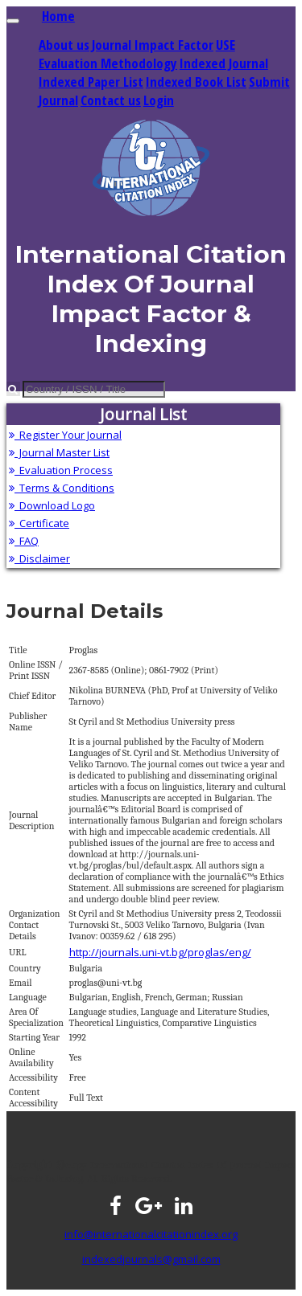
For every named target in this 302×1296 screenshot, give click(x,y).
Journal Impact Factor (152, 44)
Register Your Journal (65, 434)
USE (225, 44)
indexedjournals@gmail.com (151, 1259)
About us (64, 44)
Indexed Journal (224, 63)
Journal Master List (59, 452)
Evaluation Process (61, 470)
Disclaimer (39, 558)
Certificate (39, 523)
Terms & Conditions (61, 487)
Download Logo (52, 505)
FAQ (24, 541)
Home (58, 15)
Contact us (111, 100)
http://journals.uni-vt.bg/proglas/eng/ (160, 952)
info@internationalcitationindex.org (151, 1234)
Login (158, 100)
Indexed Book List (196, 81)
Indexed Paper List (91, 81)
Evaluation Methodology (108, 63)
